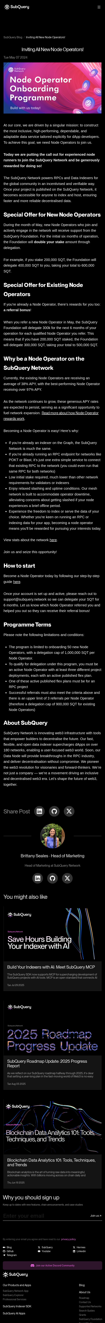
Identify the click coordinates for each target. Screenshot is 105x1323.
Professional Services (14, 1299)
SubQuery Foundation (90, 1319)
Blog (82, 1285)
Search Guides (87, 1310)
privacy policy (68, 1239)
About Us (84, 1292)
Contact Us (85, 1302)
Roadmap (84, 1298)
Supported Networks (90, 1306)
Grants (82, 1314)
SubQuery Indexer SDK (17, 1306)
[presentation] (30, 1230)
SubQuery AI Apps (14, 1313)
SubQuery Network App (15, 1290)
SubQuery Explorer (13, 1295)
